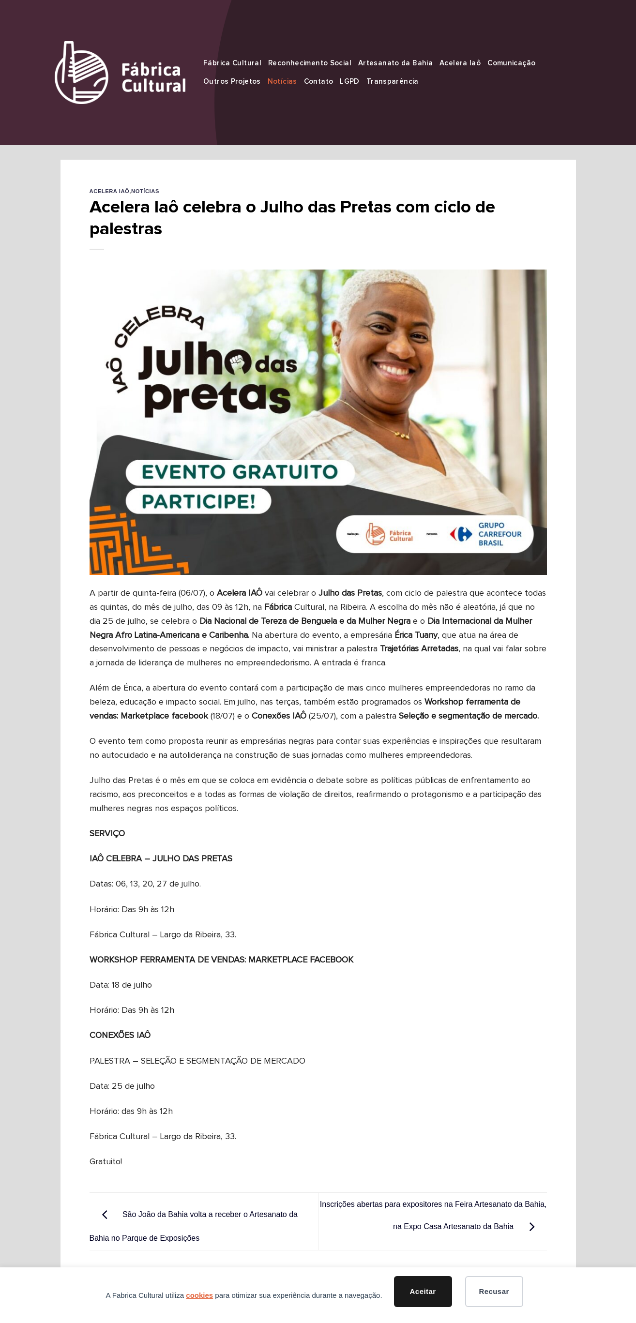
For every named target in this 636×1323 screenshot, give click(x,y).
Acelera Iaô (460, 63)
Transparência (392, 81)
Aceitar (423, 1291)
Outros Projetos (232, 81)
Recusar (494, 1291)
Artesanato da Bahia (395, 63)
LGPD (350, 81)
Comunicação (511, 63)
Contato (318, 81)
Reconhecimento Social (309, 63)
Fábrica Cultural (232, 63)
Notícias (282, 81)
